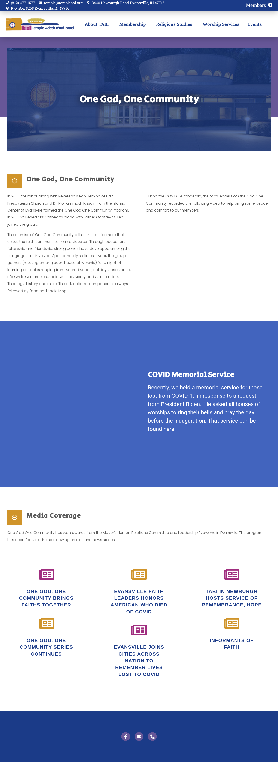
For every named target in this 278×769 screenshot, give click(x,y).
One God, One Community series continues (46, 647)
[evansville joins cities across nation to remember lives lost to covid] (139, 630)
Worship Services (221, 24)
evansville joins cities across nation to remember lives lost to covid (139, 660)
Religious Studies (175, 24)
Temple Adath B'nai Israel (38, 24)
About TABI (98, 24)
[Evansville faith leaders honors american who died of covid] (139, 574)
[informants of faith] (232, 623)
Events (255, 24)
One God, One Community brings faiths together (46, 598)
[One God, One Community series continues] (46, 623)
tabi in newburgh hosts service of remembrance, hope (232, 598)
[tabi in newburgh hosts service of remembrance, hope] (232, 574)
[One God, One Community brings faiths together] (46, 574)
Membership (133, 24)
